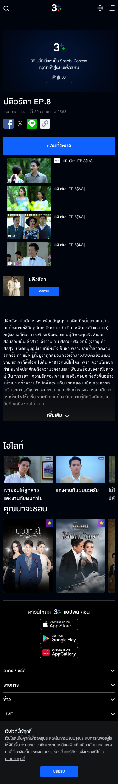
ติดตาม (44, 291)
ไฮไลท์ (13, 446)
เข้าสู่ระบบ (59, 77)
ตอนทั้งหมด (59, 146)
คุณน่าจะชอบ (25, 509)
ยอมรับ (59, 771)
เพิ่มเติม (59, 416)
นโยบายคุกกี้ (15, 759)
